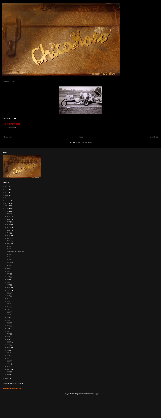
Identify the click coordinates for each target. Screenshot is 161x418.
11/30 (9, 224)
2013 (7, 198)
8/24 (8, 285)
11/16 (9, 230)
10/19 (9, 241)
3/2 (8, 353)
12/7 (8, 222)
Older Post (154, 137)
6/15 (8, 312)
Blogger (96, 394)
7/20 (8, 298)
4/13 (8, 336)
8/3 (8, 293)
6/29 (8, 306)
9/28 (8, 271)
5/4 (8, 328)
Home (81, 137)
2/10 (8, 361)
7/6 (8, 304)
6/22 (8, 309)
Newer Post (7, 137)
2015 (7, 192)
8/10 (8, 290)
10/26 (9, 238)
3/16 (8, 347)
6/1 (8, 317)
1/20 (8, 369)
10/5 (8, 268)
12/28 (9, 214)
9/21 (8, 274)
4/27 (8, 331)
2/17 (8, 358)
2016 (7, 189)
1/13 (8, 372)
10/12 (9, 243)
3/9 (8, 350)
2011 (7, 203)
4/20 (8, 334)
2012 (7, 200)
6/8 (8, 315)
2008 (7, 211)
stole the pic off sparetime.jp (15, 251)
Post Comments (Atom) (84, 142)
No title (9, 246)
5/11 (8, 325)
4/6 (8, 339)
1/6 (8, 374)
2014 (7, 195)
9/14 (8, 276)
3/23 (8, 344)
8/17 (8, 287)
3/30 (8, 342)
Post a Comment (11, 127)
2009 (7, 208)
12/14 (9, 219)
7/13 (8, 301)
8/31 (8, 282)
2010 (7, 206)
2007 (7, 378)
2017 (7, 187)
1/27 (8, 366)
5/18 (8, 323)
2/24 (8, 355)
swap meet (10, 262)
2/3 (8, 364)
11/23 (9, 227)
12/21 (9, 216)
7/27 (8, 295)
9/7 (8, 279)
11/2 (8, 235)
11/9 (8, 233)
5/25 (8, 320)
